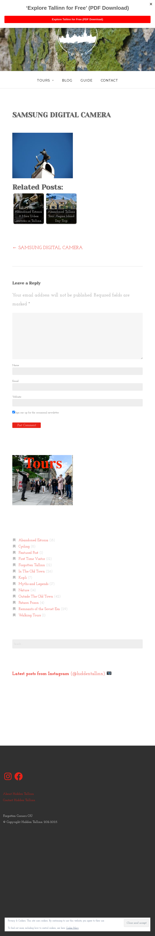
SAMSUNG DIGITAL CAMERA (47, 248)
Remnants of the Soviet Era (39, 609)
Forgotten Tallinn (32, 565)
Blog (67, 80)
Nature (24, 590)
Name (15, 365)
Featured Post (28, 552)
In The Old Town (32, 571)
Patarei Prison (29, 603)
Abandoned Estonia (33, 540)
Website (16, 396)
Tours (43, 80)
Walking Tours (30, 615)
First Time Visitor (32, 559)
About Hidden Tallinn (18, 794)
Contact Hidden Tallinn (19, 800)
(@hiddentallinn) (61, 673)
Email (15, 380)
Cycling (24, 546)
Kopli (23, 577)
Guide (87, 80)
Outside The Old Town (36, 596)
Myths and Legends (33, 584)
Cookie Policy (72, 928)
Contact (109, 80)
